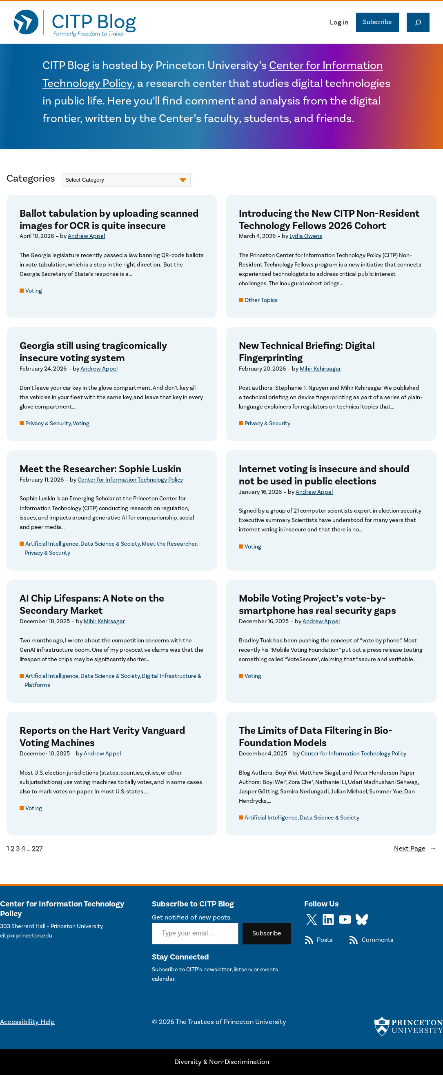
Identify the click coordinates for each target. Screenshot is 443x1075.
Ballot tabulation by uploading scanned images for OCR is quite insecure (109, 220)
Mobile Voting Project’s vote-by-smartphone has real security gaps (317, 605)
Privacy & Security (48, 423)
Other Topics (261, 300)
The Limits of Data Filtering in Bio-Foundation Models (315, 737)
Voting (33, 291)
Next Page (415, 848)
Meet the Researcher (169, 544)
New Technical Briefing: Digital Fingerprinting (307, 352)
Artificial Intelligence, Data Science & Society (82, 544)
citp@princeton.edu (26, 936)
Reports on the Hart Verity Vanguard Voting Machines (102, 737)
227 (37, 848)
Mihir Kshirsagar (320, 369)
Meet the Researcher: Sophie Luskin (100, 469)
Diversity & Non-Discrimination (221, 1061)
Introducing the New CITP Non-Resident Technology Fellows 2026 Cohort (329, 220)
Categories (31, 178)
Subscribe (377, 22)
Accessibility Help (27, 1021)
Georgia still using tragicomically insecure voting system (93, 352)
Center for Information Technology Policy (130, 480)
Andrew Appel (86, 236)
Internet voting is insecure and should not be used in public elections (324, 475)
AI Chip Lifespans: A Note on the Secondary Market (92, 605)
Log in (339, 22)
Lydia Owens (305, 236)
